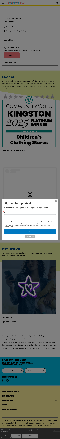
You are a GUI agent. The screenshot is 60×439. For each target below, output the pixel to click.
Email (6, 212)
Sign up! (30, 232)
